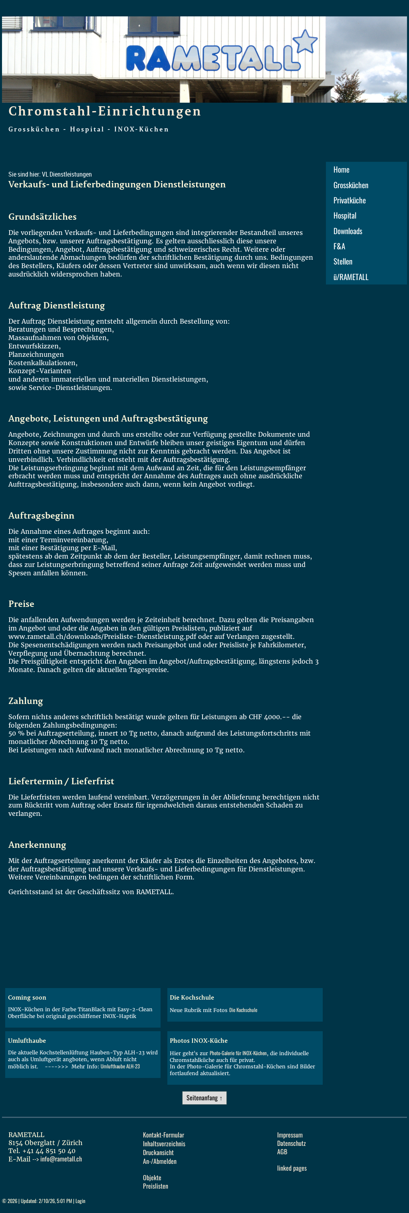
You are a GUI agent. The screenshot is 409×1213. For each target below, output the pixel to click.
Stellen (343, 261)
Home (341, 169)
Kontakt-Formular (163, 1135)
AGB (282, 1151)
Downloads (348, 231)
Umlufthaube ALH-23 (120, 1066)
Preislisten (155, 1186)
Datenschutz (291, 1143)
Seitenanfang (202, 1098)
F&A (339, 246)
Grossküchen (351, 185)
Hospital (345, 215)
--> (57, 1159)
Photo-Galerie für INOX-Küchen (238, 1053)
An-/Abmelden (160, 1161)
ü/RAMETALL (351, 277)
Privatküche (350, 200)
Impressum (290, 1135)
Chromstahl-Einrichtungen (105, 111)
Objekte (152, 1177)
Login (80, 1200)
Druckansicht (158, 1152)
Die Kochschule (243, 1009)
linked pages (292, 1168)
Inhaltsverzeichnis (164, 1143)
